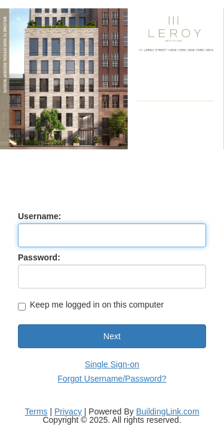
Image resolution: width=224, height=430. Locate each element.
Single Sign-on (112, 364)
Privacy (68, 411)
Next (112, 336)
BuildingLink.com (168, 411)
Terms (35, 411)
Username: (39, 216)
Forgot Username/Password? (111, 378)
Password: (39, 257)
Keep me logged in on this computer (91, 305)
